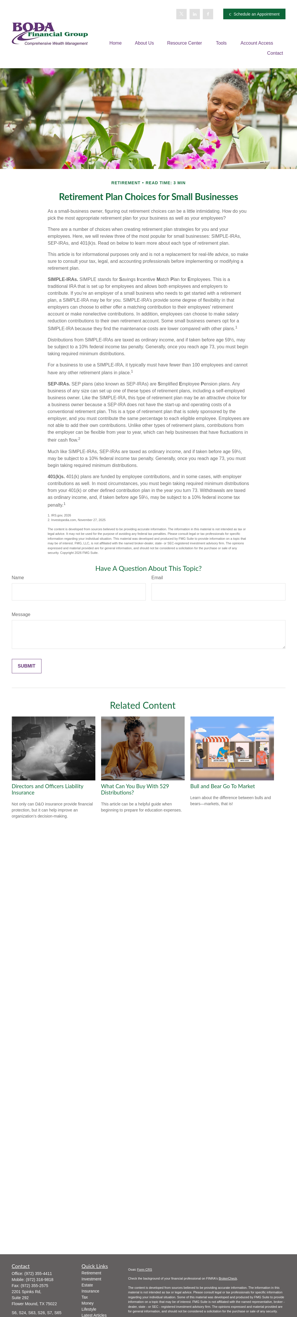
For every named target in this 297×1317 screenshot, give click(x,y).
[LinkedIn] (195, 14)
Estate (87, 1285)
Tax (85, 1297)
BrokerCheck (228, 1278)
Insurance (90, 1291)
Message (21, 614)
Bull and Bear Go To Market (222, 786)
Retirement (91, 1273)
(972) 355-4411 (38, 1273)
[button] (115, 43)
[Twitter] (181, 14)
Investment (91, 1279)
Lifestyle (89, 1309)
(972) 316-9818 (40, 1279)
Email (157, 577)
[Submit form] (26, 666)
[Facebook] (208, 14)
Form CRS (144, 1269)
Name (18, 577)
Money (88, 1303)
